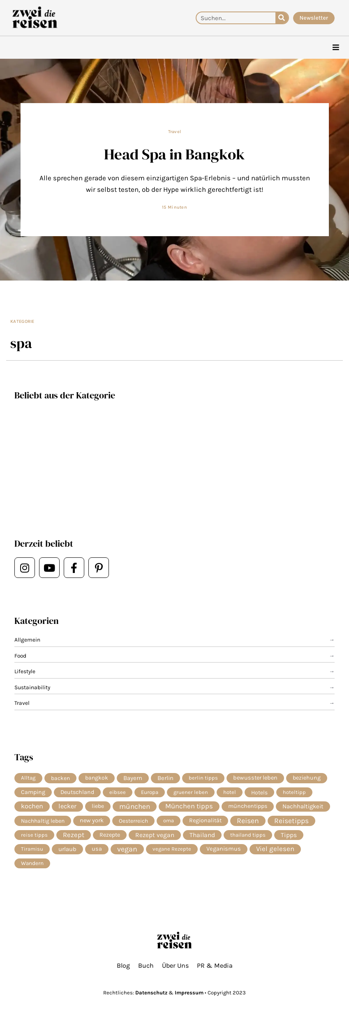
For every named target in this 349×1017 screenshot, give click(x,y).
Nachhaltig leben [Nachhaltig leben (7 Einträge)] (43, 820)
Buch (146, 965)
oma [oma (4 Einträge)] (168, 820)
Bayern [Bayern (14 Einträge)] (132, 778)
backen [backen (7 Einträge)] (60, 778)
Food (20, 655)
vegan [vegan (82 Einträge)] (127, 849)
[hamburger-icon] (335, 47)
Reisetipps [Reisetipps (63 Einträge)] (291, 821)
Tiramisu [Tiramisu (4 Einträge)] (32, 849)
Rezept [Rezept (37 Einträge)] (73, 835)
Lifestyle (24, 671)
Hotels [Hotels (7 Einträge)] (259, 792)
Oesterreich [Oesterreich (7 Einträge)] (133, 820)
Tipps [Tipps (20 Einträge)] (289, 835)
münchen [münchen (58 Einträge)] (134, 806)
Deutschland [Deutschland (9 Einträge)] (77, 792)
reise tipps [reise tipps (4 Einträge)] (34, 835)
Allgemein (27, 639)
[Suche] (281, 17)
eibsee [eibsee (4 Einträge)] (117, 792)
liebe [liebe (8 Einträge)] (98, 806)
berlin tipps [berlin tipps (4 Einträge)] (203, 778)
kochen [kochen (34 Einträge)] (32, 806)
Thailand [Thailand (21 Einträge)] (202, 835)
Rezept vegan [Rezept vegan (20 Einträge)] (154, 835)
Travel (174, 131)
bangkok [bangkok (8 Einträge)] (96, 777)
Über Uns (175, 965)
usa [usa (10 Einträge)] (97, 848)
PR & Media (215, 965)
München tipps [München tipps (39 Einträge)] (189, 806)
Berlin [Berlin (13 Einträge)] (165, 778)
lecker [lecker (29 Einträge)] (67, 806)
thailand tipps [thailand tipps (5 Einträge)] (248, 835)
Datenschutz (151, 992)
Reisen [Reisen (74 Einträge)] (248, 821)
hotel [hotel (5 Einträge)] (229, 792)
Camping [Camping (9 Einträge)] (33, 792)
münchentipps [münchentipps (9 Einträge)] (247, 806)
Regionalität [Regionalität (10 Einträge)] (205, 820)
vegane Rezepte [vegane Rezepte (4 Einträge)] (172, 849)
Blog (123, 965)
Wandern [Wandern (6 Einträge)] (32, 863)
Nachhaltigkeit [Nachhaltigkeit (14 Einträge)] (303, 806)
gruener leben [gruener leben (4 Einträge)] (190, 792)
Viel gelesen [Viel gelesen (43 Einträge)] (275, 849)
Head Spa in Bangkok (174, 154)
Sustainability (32, 687)
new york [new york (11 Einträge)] (92, 820)
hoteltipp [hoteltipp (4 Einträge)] (294, 792)
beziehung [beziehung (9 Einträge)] (307, 777)
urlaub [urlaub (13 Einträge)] (67, 849)
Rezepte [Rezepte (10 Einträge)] (109, 834)
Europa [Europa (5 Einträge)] (149, 792)
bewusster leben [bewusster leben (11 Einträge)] (255, 777)
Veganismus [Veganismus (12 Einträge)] (223, 848)
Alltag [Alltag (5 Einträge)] (28, 778)
